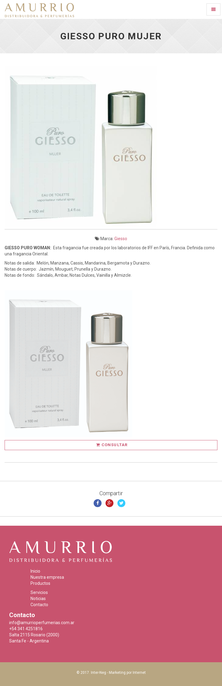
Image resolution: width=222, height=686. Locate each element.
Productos (40, 583)
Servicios (39, 592)
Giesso (120, 238)
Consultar (111, 445)
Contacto (39, 604)
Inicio (35, 571)
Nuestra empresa (47, 577)
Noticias (38, 598)
